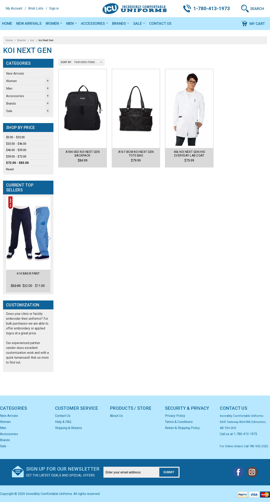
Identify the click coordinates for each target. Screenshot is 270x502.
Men (71, 23)
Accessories (94, 23)
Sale (139, 23)
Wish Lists (35, 8)
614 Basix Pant (28, 273)
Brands (120, 23)
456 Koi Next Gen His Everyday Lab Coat (189, 153)
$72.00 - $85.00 (17, 163)
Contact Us (160, 23)
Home (7, 23)
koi (32, 40)
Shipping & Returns (68, 428)
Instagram (252, 472)
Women (54, 23)
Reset (10, 169)
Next (49, 238)
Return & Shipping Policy (182, 428)
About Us (116, 416)
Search (257, 8)
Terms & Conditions (179, 422)
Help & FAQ (63, 422)
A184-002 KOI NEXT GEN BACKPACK (83, 153)
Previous (10, 238)
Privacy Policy (175, 416)
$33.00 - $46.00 (16, 144)
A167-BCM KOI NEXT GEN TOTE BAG (136, 153)
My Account (14, 8)
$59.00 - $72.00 (16, 156)
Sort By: (66, 62)
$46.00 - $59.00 (16, 150)
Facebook (238, 472)
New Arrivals (28, 23)
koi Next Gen (46, 40)
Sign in (54, 8)
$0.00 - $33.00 (15, 137)
